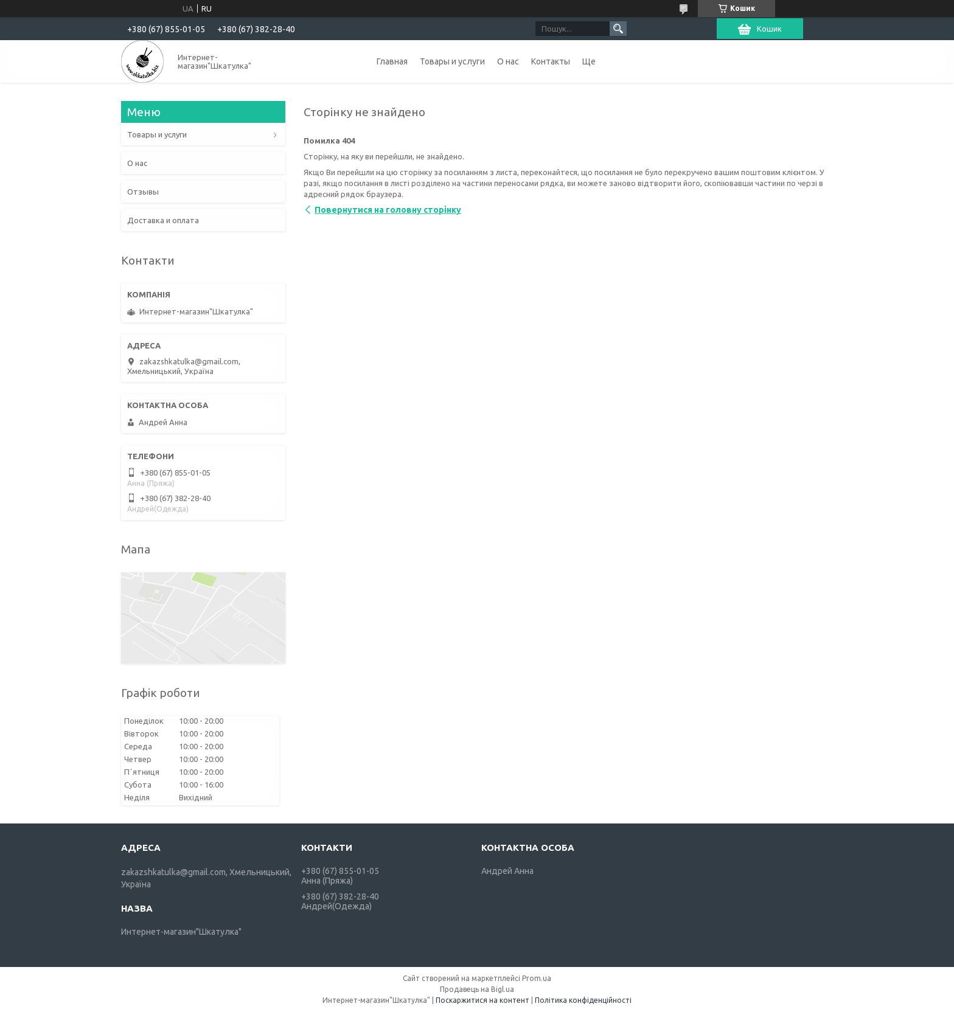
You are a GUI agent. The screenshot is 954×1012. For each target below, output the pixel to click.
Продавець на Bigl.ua (477, 989)
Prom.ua (536, 978)
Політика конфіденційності (583, 1000)
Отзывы (143, 191)
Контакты (550, 61)
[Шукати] (618, 28)
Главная (392, 61)
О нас (508, 61)
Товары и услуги (452, 61)
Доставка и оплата (163, 220)
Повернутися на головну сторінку (388, 210)
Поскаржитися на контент (482, 1000)
